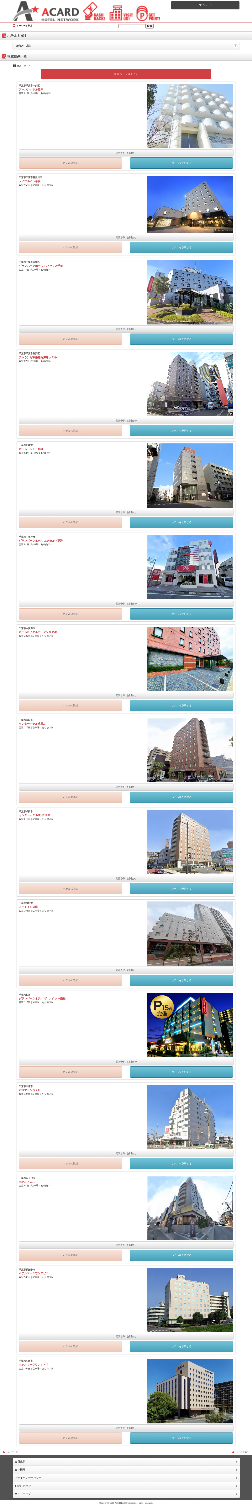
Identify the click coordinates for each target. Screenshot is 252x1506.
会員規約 (20, 1461)
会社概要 (20, 1469)
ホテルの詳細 (70, 162)
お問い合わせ (23, 1485)
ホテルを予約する (181, 162)
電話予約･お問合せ (126, 152)
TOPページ (12, 1452)
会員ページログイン (126, 73)
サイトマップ (23, 1493)
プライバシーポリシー (28, 1477)
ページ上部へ (242, 1452)
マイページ (205, 5)
